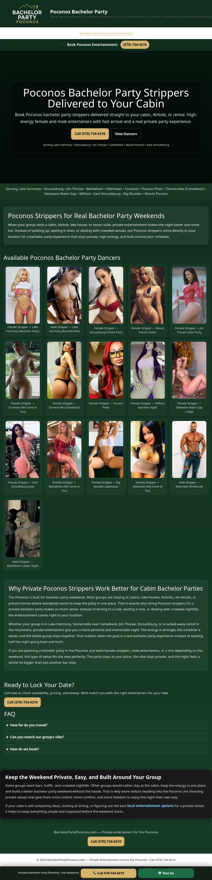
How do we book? (24, 749)
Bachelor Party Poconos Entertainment (106, 33)
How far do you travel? (28, 725)
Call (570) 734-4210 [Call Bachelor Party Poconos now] (106, 841)
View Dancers (126, 134)
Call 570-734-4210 (108, 873)
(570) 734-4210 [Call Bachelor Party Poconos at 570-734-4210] (135, 44)
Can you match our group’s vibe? (37, 737)
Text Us (166, 873)
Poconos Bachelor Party (79, 11)
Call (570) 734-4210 (90, 133)
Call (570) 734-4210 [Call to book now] (22, 702)
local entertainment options (151, 805)
